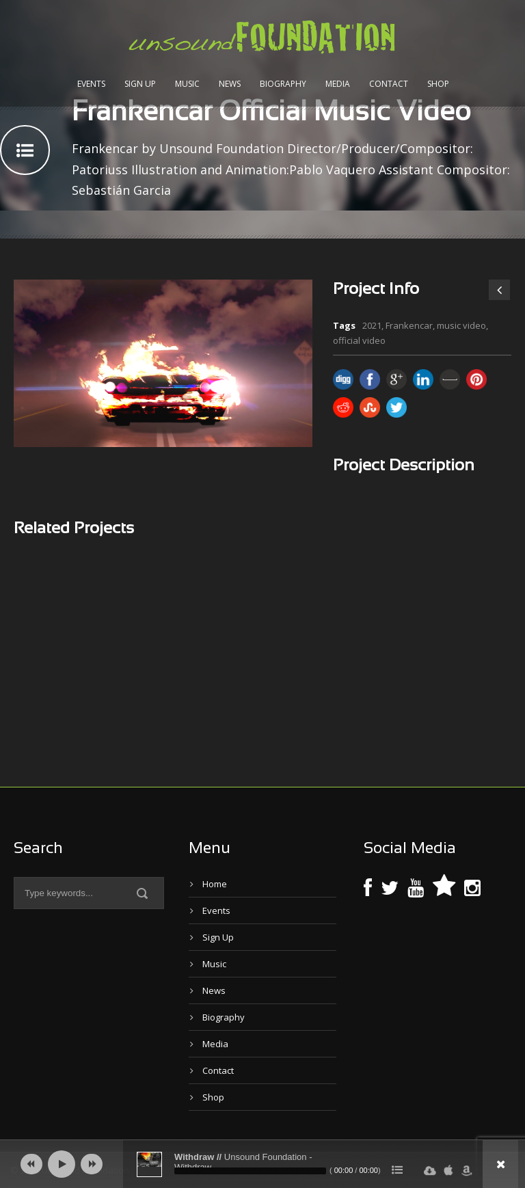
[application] (262, 1164)
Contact (388, 84)
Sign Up (140, 84)
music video (461, 325)
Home (214, 884)
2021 (371, 325)
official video (359, 340)
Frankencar (409, 325)
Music (187, 84)
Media (337, 84)
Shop (438, 84)
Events (91, 84)
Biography (283, 84)
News (230, 84)
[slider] (250, 1170)
